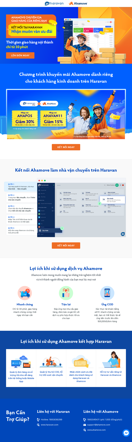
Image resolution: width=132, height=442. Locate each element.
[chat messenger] (126, 433)
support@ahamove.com (98, 425)
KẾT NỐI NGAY (66, 147)
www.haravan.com (49, 425)
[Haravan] (54, 3)
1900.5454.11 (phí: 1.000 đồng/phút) (104, 419)
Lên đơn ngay (20, 55)
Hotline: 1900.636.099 (51, 419)
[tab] (21, 187)
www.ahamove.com (96, 430)
